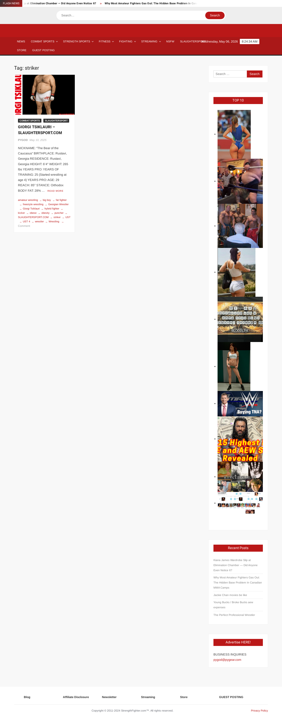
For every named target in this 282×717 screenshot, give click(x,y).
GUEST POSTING (43, 50)
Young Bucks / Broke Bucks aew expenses (233, 605)
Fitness (104, 41)
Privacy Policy (259, 710)
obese (33, 212)
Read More (55, 191)
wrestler (39, 221)
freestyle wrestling (33, 204)
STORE (21, 50)
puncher (58, 212)
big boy (47, 200)
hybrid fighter (52, 208)
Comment (24, 225)
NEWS (21, 41)
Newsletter (109, 697)
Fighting (125, 41)
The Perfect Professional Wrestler (234, 614)
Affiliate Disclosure (76, 697)
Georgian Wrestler (58, 204)
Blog (27, 697)
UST (67, 217)
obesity (45, 212)
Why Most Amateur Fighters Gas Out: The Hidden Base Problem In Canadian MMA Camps (165, 3)
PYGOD (23, 140)
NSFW (170, 41)
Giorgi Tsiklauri (31, 208)
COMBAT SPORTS (42, 41)
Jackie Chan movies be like (230, 595)
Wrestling (54, 221)
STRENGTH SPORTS (76, 41)
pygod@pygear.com (227, 659)
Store (183, 697)
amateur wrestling (28, 200)
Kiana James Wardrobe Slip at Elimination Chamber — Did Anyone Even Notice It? (235, 565)
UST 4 (26, 221)
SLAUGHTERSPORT (193, 41)
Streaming (149, 41)
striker (57, 217)
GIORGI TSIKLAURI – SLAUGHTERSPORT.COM (40, 130)
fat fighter (61, 200)
